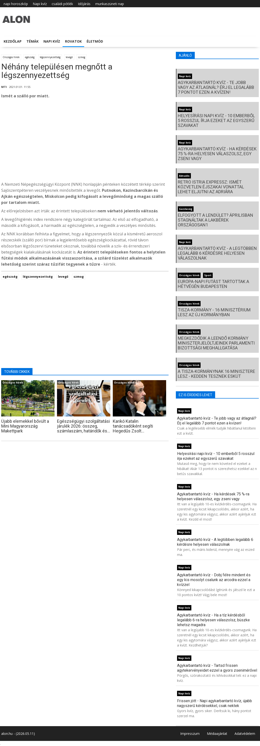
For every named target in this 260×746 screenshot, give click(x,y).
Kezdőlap (13, 41)
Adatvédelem (245, 733)
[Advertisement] (85, 141)
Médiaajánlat (217, 733)
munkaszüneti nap (109, 3)
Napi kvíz (40, 3)
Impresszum (190, 733)
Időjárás (84, 3)
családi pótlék (62, 3)
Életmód (95, 41)
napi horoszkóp (16, 3)
